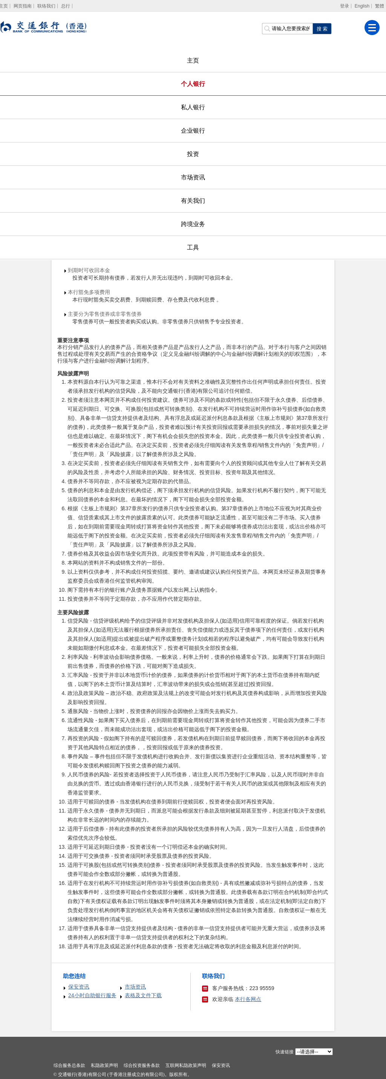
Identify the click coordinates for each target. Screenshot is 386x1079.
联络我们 (46, 6)
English (362, 6)
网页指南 (23, 6)
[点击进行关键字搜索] (321, 28)
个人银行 (193, 84)
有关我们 (193, 200)
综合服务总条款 (69, 1065)
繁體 (379, 6)
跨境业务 (193, 224)
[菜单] (372, 27)
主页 (193, 60)
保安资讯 (78, 987)
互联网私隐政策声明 (185, 1065)
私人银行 (193, 107)
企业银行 (193, 130)
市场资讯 (193, 177)
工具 (193, 247)
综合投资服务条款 (142, 1065)
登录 (344, 6)
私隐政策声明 (104, 1065)
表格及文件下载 (143, 995)
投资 (193, 154)
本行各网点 (248, 999)
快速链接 (285, 1052)
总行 (65, 6)
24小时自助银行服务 (92, 995)
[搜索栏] (287, 28)
